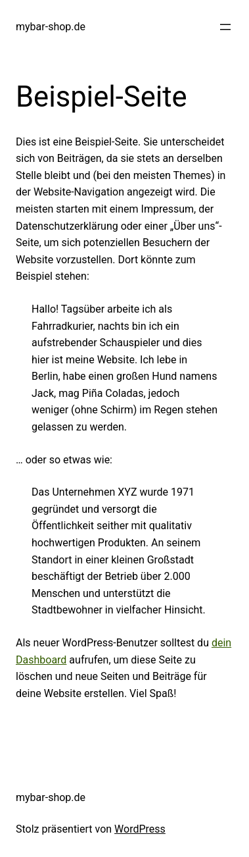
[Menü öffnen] (225, 27)
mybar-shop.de (50, 26)
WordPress (140, 829)
